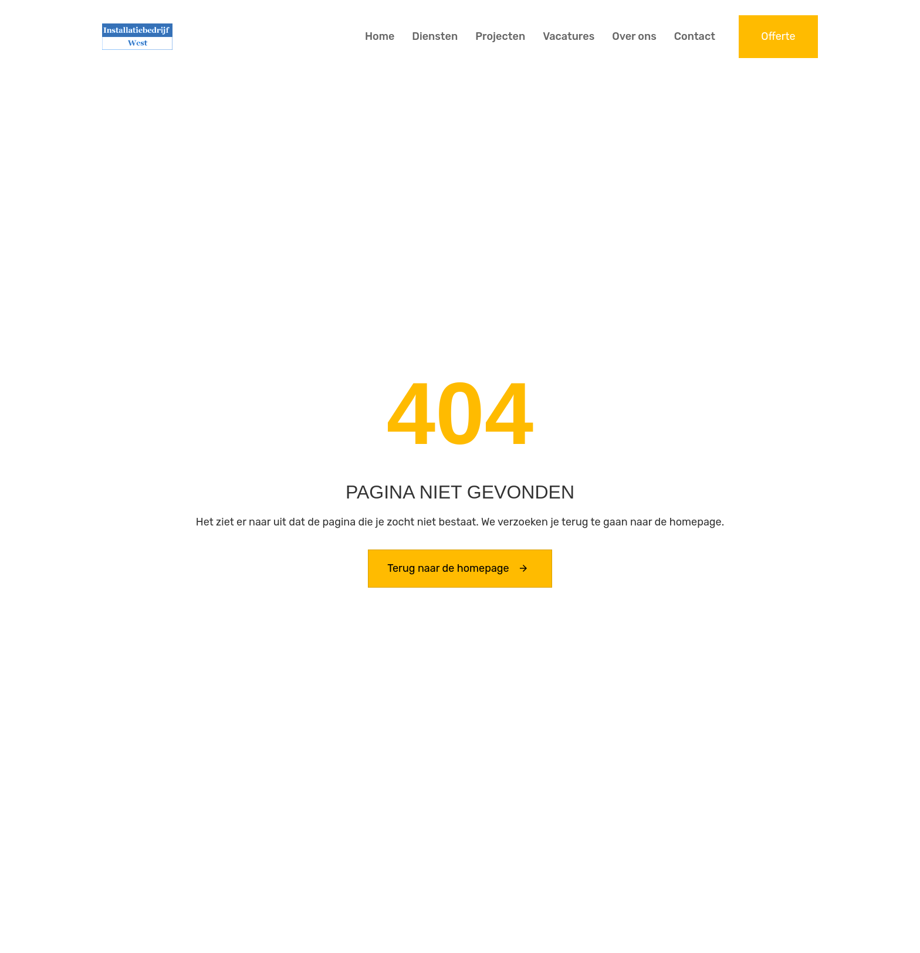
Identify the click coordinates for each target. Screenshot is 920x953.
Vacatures (568, 36)
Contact (694, 36)
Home (379, 36)
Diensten (435, 36)
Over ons (634, 36)
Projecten (500, 36)
